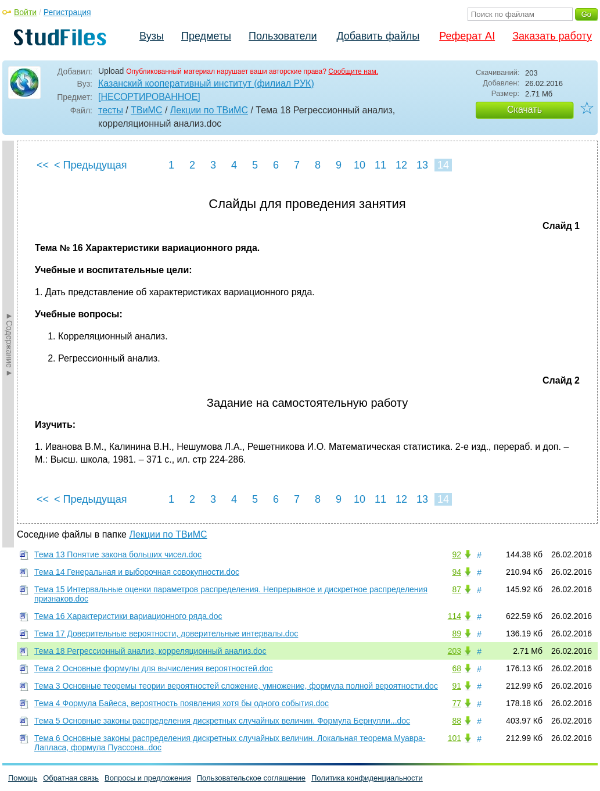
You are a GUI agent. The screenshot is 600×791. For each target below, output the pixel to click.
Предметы (206, 36)
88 (456, 720)
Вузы (151, 36)
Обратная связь (71, 778)
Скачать (524, 109)
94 (456, 572)
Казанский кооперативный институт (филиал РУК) (206, 83)
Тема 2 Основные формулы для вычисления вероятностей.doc (153, 668)
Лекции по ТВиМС (209, 110)
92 (456, 554)
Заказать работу (552, 36)
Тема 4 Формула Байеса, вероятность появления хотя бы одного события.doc (181, 703)
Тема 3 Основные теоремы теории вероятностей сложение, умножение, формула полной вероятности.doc (236, 685)
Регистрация (67, 12)
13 (422, 165)
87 (456, 589)
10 (359, 165)
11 (380, 165)
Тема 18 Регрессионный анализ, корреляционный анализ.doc (150, 651)
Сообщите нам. (353, 71)
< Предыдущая (90, 165)
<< (43, 165)
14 (443, 165)
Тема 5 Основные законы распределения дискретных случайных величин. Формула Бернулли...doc (222, 720)
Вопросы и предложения (148, 778)
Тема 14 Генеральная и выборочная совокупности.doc (136, 572)
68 (456, 668)
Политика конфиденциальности (367, 778)
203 (454, 651)
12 (401, 165)
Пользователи (283, 36)
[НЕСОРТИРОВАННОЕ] (149, 97)
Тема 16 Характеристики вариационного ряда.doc (128, 616)
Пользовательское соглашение (251, 778)
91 (456, 685)
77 (456, 703)
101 (454, 738)
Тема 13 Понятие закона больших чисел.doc (118, 554)
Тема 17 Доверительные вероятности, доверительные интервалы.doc (166, 633)
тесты (110, 110)
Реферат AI (467, 36)
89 (456, 633)
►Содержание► (9, 344)
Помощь (22, 778)
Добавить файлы (377, 36)
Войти (25, 12)
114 (454, 616)
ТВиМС (146, 110)
